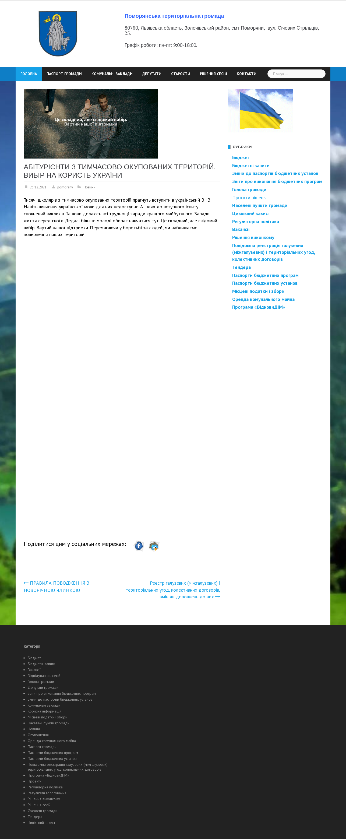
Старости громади (42, 810)
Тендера (35, 816)
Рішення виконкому (44, 798)
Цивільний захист (41, 822)
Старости (180, 73)
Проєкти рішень (249, 197)
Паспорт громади (64, 73)
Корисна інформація (44, 711)
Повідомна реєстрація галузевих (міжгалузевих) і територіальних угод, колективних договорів (69, 767)
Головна (28, 73)
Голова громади (249, 189)
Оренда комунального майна (263, 299)
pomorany (65, 187)
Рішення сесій (213, 73)
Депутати (151, 73)
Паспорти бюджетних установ (52, 758)
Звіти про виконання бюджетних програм (62, 693)
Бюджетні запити (41, 663)
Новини (90, 187)
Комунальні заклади (112, 73)
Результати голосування (47, 793)
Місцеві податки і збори (258, 291)
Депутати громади (43, 687)
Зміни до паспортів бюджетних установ (60, 699)
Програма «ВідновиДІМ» (258, 307)
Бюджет (241, 157)
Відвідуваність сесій (44, 675)
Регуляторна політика (255, 221)
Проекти (34, 781)
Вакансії (241, 229)
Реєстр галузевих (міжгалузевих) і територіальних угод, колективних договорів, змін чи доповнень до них (173, 590)
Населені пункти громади (48, 723)
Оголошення (38, 734)
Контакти (246, 73)
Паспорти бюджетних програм (265, 275)
